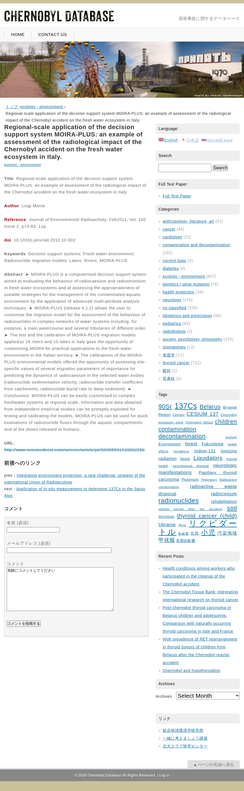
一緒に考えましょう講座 (185, 738)
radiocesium (224, 493)
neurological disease (191, 466)
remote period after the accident (190, 509)
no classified (175, 308)
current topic (175, 260)
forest (191, 443)
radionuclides (178, 500)
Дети (182, 525)
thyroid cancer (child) (207, 515)
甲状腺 (166, 540)
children (226, 421)
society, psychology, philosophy (192, 339)
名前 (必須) (18, 522)
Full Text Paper (177, 196)
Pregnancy (209, 479)
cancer (169, 229)
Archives (164, 696)
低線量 (183, 533)
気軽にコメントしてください (60, 593)
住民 (194, 533)
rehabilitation (224, 501)
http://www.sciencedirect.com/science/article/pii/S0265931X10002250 (74, 449)
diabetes (171, 268)
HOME (17, 34)
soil (232, 508)
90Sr (165, 406)
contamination (177, 429)
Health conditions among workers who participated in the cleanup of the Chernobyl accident (199, 576)
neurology (172, 300)
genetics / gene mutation (186, 284)
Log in (164, 775)
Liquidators (208, 458)
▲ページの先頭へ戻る (213, 764)
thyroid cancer (176, 363)
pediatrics (172, 323)
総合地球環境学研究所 (183, 730)
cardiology (172, 237)
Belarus (210, 406)
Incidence (181, 451)
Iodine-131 (205, 451)
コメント (15, 563)
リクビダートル (197, 527)
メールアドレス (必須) (28, 543)
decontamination (182, 436)
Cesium (178, 414)
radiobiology (174, 331)
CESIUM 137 (202, 414)
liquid (185, 459)
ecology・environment (22, 165)
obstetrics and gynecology (187, 315)
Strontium (166, 517)
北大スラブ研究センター (185, 746)
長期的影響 (185, 541)
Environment (169, 444)
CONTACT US (52, 34)
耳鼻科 (169, 378)
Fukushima (213, 444)
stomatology (174, 347)
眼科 (167, 370)
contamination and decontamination (196, 245)
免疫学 (169, 355)
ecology (231, 437)
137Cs (185, 406)
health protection (179, 292)
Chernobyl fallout (199, 422)
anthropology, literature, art (188, 221)
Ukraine (167, 524)
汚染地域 (227, 533)
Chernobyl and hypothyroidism (191, 670)
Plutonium (190, 480)
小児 (208, 532)
